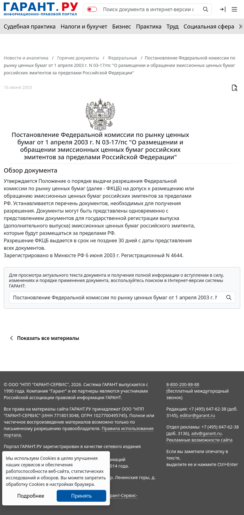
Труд (173, 26)
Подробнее (30, 495)
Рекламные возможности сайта (199, 440)
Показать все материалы (43, 338)
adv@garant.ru (206, 433)
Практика (148, 26)
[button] (223, 9)
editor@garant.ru (197, 415)
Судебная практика (30, 26)
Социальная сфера (209, 26)
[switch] (92, 9)
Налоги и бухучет (84, 26)
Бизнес (121, 26)
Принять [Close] (81, 495)
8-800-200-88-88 (182, 384)
